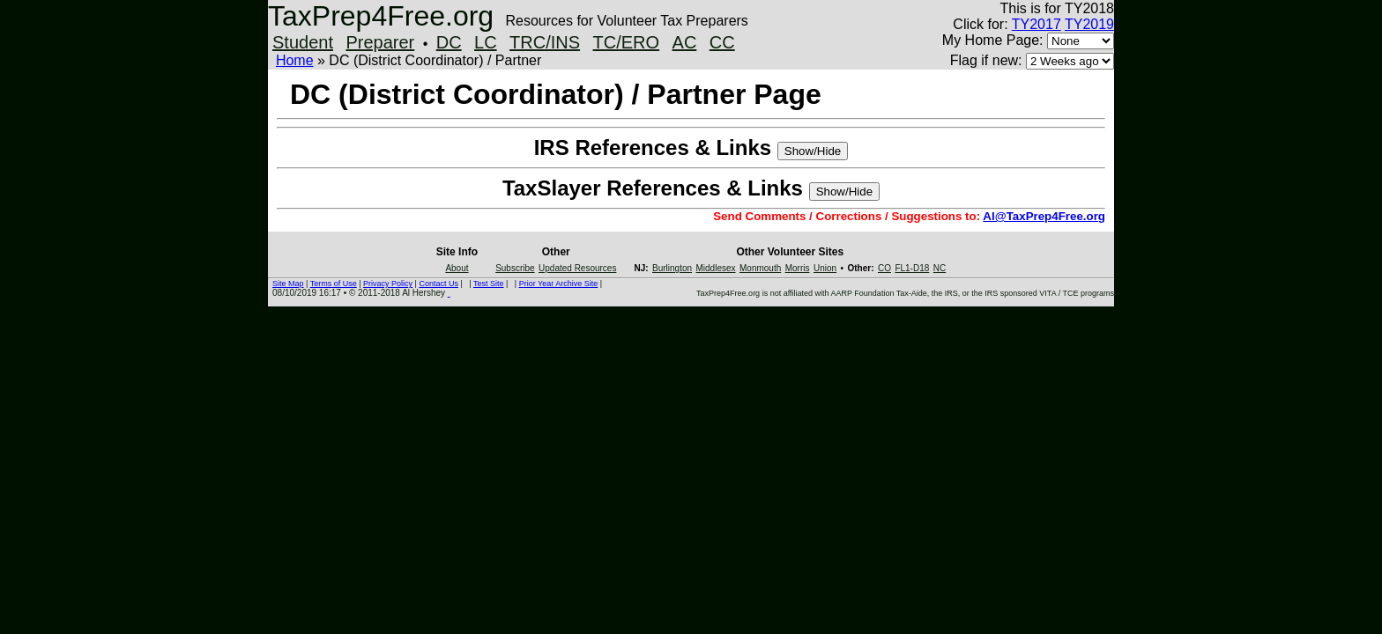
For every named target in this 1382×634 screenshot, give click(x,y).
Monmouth (760, 268)
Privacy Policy (387, 283)
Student (302, 42)
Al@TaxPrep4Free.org (1044, 216)
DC (449, 42)
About (456, 268)
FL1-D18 (912, 268)
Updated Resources (577, 268)
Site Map (288, 283)
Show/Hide (812, 151)
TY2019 (1089, 24)
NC (939, 268)
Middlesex (716, 268)
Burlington (672, 268)
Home (295, 60)
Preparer (380, 42)
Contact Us (438, 283)
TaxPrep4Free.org (381, 16)
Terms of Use (333, 283)
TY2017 (1036, 24)
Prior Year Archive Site (558, 283)
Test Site (488, 283)
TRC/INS (544, 42)
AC (684, 42)
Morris (797, 268)
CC (722, 42)
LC (485, 42)
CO (884, 268)
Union (825, 268)
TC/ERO (626, 42)
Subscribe (514, 268)
